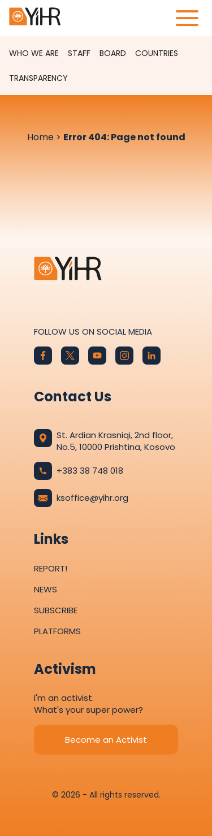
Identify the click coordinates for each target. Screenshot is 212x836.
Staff (79, 53)
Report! (50, 568)
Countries (156, 53)
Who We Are (34, 53)
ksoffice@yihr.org (81, 498)
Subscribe (55, 610)
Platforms (57, 631)
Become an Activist (106, 740)
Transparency (38, 78)
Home (40, 137)
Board (112, 53)
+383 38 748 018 (78, 471)
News (45, 589)
